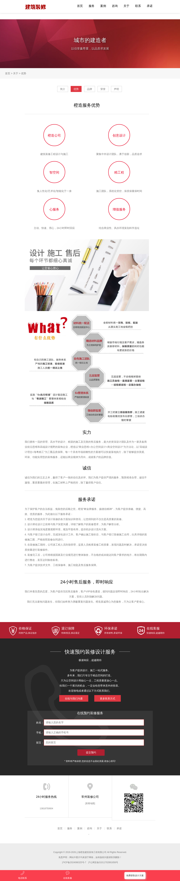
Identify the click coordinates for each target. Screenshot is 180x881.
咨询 (115, 5)
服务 (91, 5)
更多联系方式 (107, 698)
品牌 (89, 89)
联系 (138, 5)
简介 (62, 89)
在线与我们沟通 (74, 698)
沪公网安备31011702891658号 (103, 862)
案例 (103, 5)
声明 (116, 89)
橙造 (38, 6)
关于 (126, 5)
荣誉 (103, 89)
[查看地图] (90, 803)
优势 (23, 73)
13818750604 (46, 808)
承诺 (150, 5)
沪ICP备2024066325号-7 (74, 862)
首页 (80, 5)
